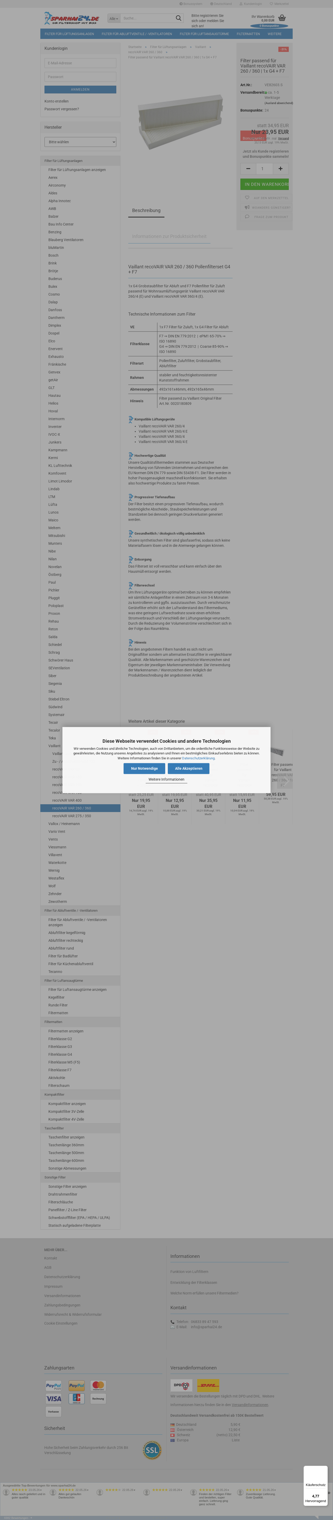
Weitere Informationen (166, 780)
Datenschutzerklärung (198, 758)
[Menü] (325, 1469)
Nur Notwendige (144, 768)
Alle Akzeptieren (188, 768)
